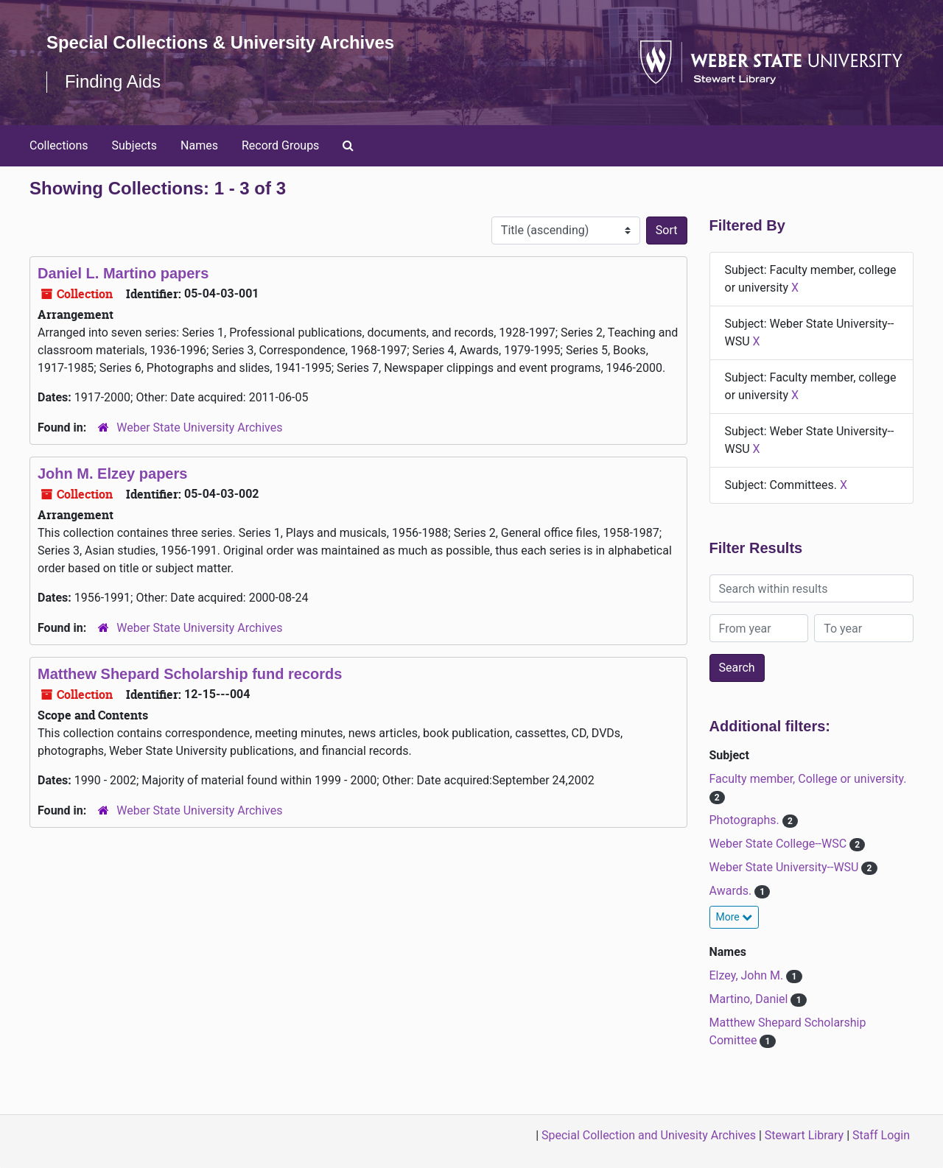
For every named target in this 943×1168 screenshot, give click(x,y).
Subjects (134, 145)
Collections (58, 145)
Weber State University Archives (199, 428)
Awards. (732, 891)
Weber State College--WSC (779, 844)
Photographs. (745, 820)
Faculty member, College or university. (808, 779)
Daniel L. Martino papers (123, 273)
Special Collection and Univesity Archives (648, 1135)
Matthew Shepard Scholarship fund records (190, 674)
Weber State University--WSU (785, 867)
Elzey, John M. (748, 975)
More (734, 917)
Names (199, 145)
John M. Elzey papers (112, 473)
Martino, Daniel (750, 999)
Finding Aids (113, 81)
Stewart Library (804, 1135)
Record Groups (280, 145)
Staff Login (881, 1135)
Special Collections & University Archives (221, 42)
